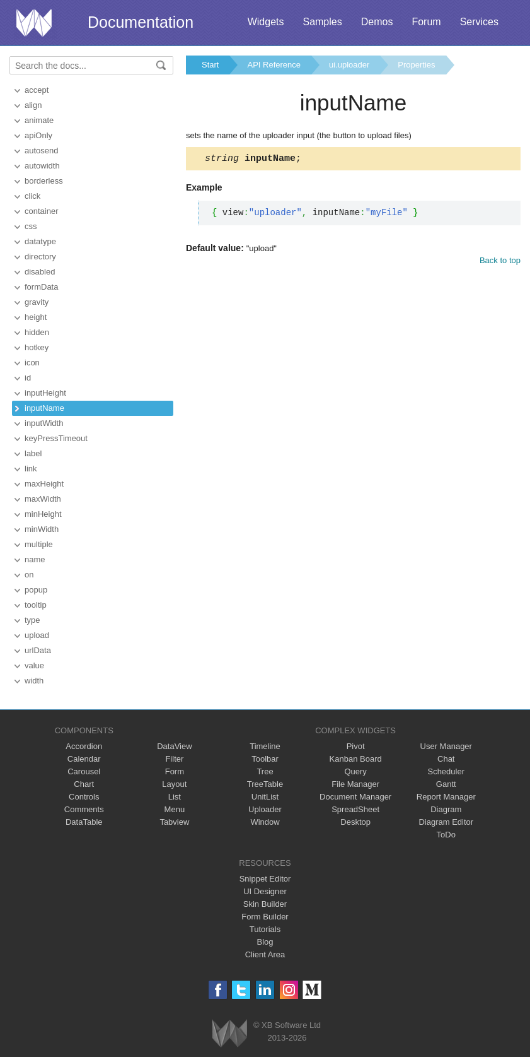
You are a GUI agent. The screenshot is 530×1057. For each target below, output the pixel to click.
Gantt (446, 784)
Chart (84, 784)
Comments (84, 809)
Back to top (500, 262)
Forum (426, 21)
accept (37, 90)
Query (355, 771)
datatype (40, 241)
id (28, 377)
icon (32, 362)
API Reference (274, 64)
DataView (174, 746)
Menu (174, 809)
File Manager (355, 784)
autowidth (42, 165)
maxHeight (44, 483)
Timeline (265, 746)
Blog (264, 942)
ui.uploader (349, 64)
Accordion (84, 746)
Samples (322, 21)
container (41, 211)
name (35, 559)
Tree (264, 771)
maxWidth (43, 499)
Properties (416, 64)
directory (40, 256)
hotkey (37, 347)
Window (264, 822)
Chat (445, 759)
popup (36, 589)
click (32, 196)
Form (174, 771)
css (31, 226)
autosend (42, 150)
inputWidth (44, 423)
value (34, 665)
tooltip (36, 605)
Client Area (265, 954)
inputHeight (45, 393)
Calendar (84, 759)
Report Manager (446, 796)
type (32, 620)
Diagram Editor (445, 822)
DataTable (84, 822)
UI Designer (265, 891)
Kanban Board (356, 759)
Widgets (266, 21)
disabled (40, 271)
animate (39, 120)
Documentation (140, 22)
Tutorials (265, 929)
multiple (39, 544)
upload (37, 635)
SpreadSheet (355, 809)
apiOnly (38, 135)
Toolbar (265, 759)
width (34, 680)
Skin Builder (265, 904)
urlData (38, 650)
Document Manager (355, 796)
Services (479, 21)
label (33, 453)
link (31, 468)
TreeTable (265, 784)
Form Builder (264, 916)
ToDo (446, 834)
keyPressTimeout (56, 438)
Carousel (83, 771)
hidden (37, 332)
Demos (377, 21)
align (33, 105)
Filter (174, 759)
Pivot (356, 746)
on (29, 574)
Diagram (445, 809)
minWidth (42, 529)
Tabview (174, 822)
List (174, 796)
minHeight (43, 514)
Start (210, 64)
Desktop (355, 822)
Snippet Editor (265, 878)
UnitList (265, 796)
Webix (229, 1033)
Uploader (265, 809)
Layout (174, 784)
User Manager (446, 746)
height (36, 317)
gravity (37, 302)
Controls (84, 796)
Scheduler (445, 771)
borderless (44, 181)
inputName (44, 408)
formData (41, 287)
